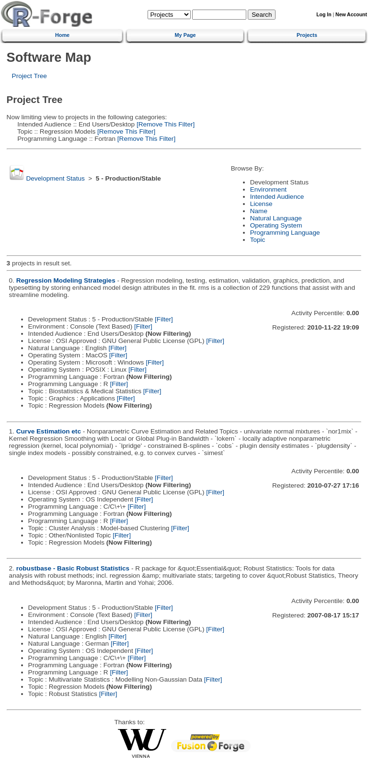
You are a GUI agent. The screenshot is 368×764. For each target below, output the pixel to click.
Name (258, 211)
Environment (268, 189)
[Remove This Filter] (165, 124)
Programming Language (285, 232)
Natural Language (276, 218)
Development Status (55, 178)
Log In (323, 14)
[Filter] (164, 319)
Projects (307, 35)
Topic (257, 239)
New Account (351, 14)
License (261, 203)
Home (62, 35)
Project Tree (29, 76)
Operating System (276, 225)
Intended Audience (277, 196)
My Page (185, 35)
